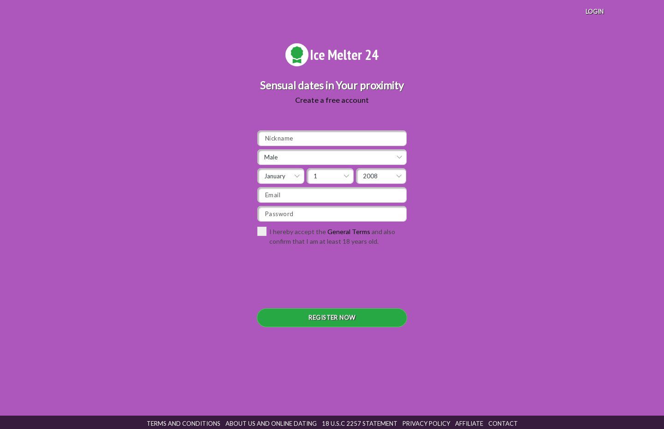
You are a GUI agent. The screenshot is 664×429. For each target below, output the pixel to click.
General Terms (348, 231)
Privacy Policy (426, 423)
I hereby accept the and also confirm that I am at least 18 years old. (326, 236)
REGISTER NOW (332, 317)
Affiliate (469, 423)
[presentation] (327, 280)
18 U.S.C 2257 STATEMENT (359, 423)
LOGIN (595, 11)
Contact (503, 423)
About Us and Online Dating (271, 423)
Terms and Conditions (183, 423)
